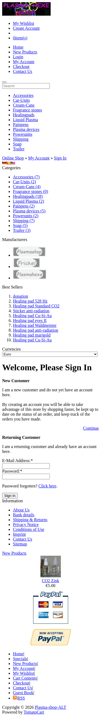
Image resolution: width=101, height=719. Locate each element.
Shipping (21, 139)
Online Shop (13, 158)
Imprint (19, 534)
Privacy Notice (26, 524)
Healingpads (23, 115)
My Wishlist (23, 23)
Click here (47, 486)
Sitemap (20, 544)
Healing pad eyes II (30, 320)
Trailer (19, 149)
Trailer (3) (22, 230)
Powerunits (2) (26, 215)
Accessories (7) (26, 177)
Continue (91, 428)
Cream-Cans (23, 105)
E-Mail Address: (17, 460)
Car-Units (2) (24, 181)
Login (18, 57)
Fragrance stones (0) (30, 191)
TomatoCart (34, 712)
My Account (23, 61)
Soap (17, 144)
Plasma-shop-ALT (50, 707)
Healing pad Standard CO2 (36, 306)
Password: (12, 471)
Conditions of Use (28, 529)
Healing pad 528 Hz (30, 301)
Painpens (21, 124)
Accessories (23, 95)
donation (20, 296)
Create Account (26, 28)
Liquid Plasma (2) (28, 201)
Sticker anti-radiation (31, 310)
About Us (21, 510)
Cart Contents (25, 678)
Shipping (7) (23, 220)
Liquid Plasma (25, 119)
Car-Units (21, 100)
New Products (25, 52)
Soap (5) (20, 225)
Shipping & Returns (30, 519)
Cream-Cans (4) (27, 186)
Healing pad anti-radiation (35, 330)
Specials (20, 658)
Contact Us (22, 71)
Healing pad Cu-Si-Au (32, 315)
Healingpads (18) (28, 196)
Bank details (23, 515)
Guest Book (23, 692)
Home (18, 47)
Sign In (60, 158)
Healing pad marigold (32, 335)
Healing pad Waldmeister (35, 325)
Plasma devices (26, 129)
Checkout (21, 66)
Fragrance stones (27, 110)
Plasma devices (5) (29, 211)
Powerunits (22, 134)
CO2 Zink (50, 580)
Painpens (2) (23, 206)
